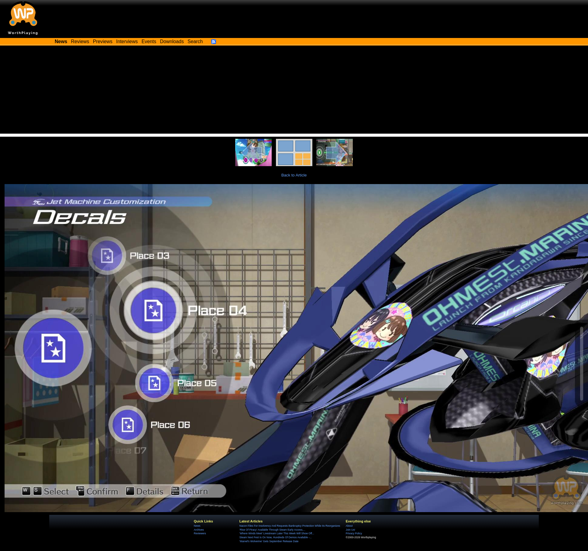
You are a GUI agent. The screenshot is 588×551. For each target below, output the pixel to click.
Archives (199, 529)
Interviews (127, 41)
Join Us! (350, 529)
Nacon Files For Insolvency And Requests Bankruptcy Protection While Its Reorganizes (289, 525)
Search (195, 41)
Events (149, 41)
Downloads (172, 41)
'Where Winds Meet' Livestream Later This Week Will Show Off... (276, 533)
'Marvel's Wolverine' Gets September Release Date (269, 541)
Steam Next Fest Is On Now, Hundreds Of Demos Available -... (275, 537)
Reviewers (200, 533)
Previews (102, 41)
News (197, 525)
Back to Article (294, 175)
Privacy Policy (354, 533)
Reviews (80, 41)
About (349, 525)
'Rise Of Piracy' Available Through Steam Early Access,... (272, 529)
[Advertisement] (294, 91)
